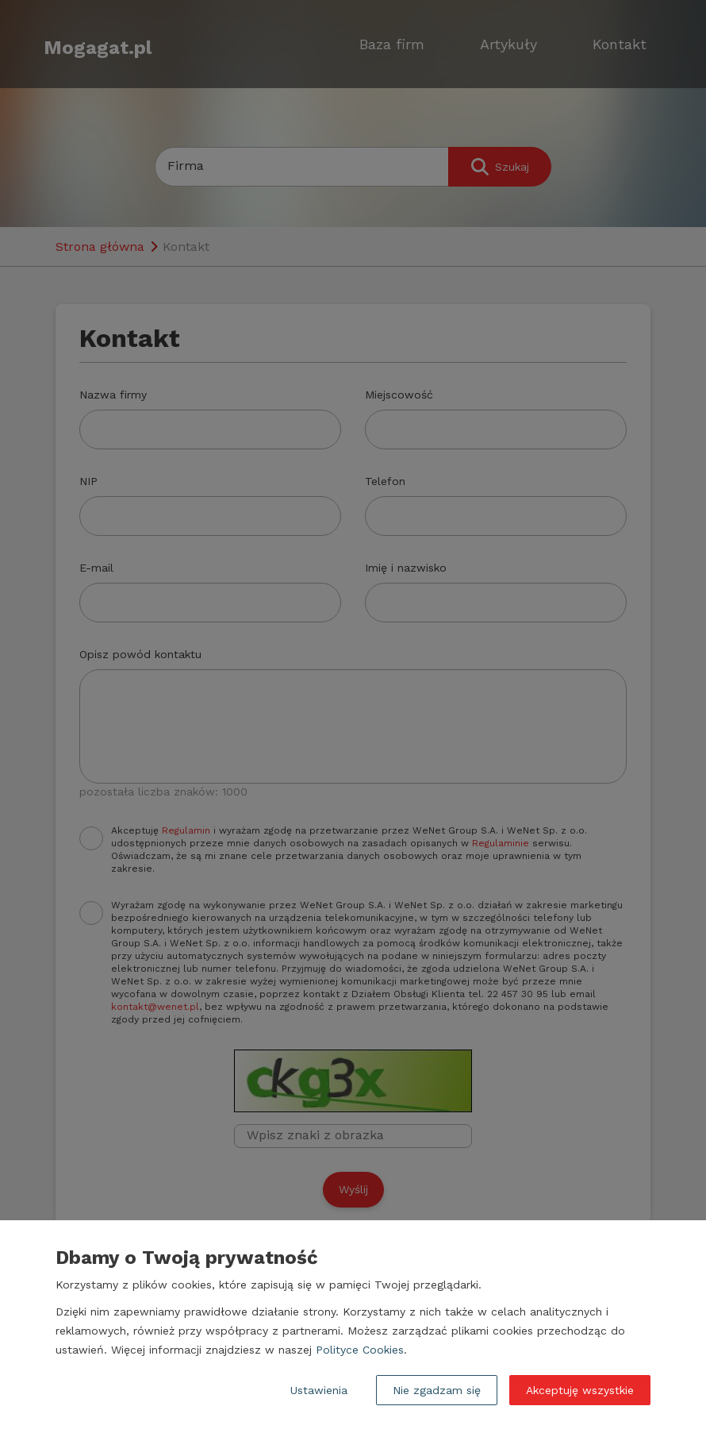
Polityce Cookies (360, 1349)
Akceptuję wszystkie (580, 1390)
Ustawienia (318, 1390)
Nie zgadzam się (437, 1390)
